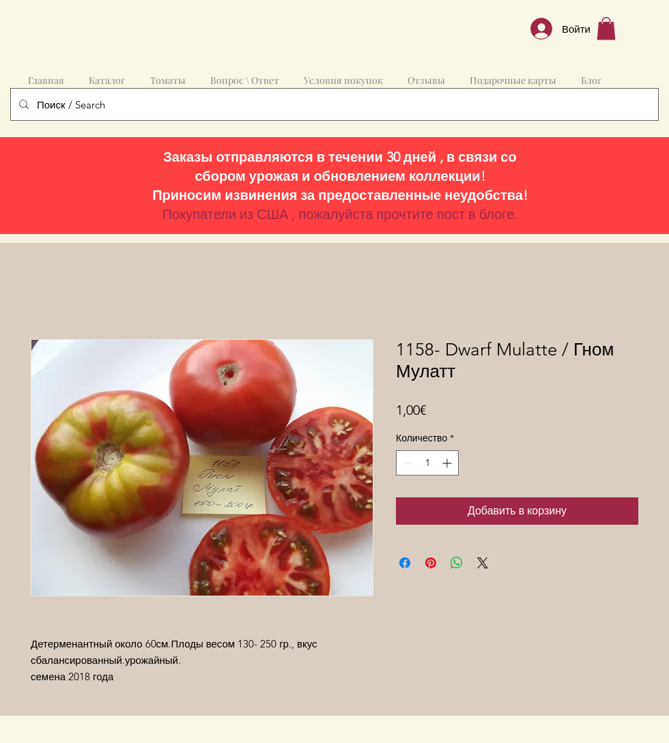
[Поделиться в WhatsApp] (457, 563)
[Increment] (448, 463)
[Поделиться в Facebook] (405, 563)
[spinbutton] (427, 463)
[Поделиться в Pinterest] (431, 563)
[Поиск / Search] (333, 104)
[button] (606, 28)
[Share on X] (482, 563)
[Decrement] (406, 463)
